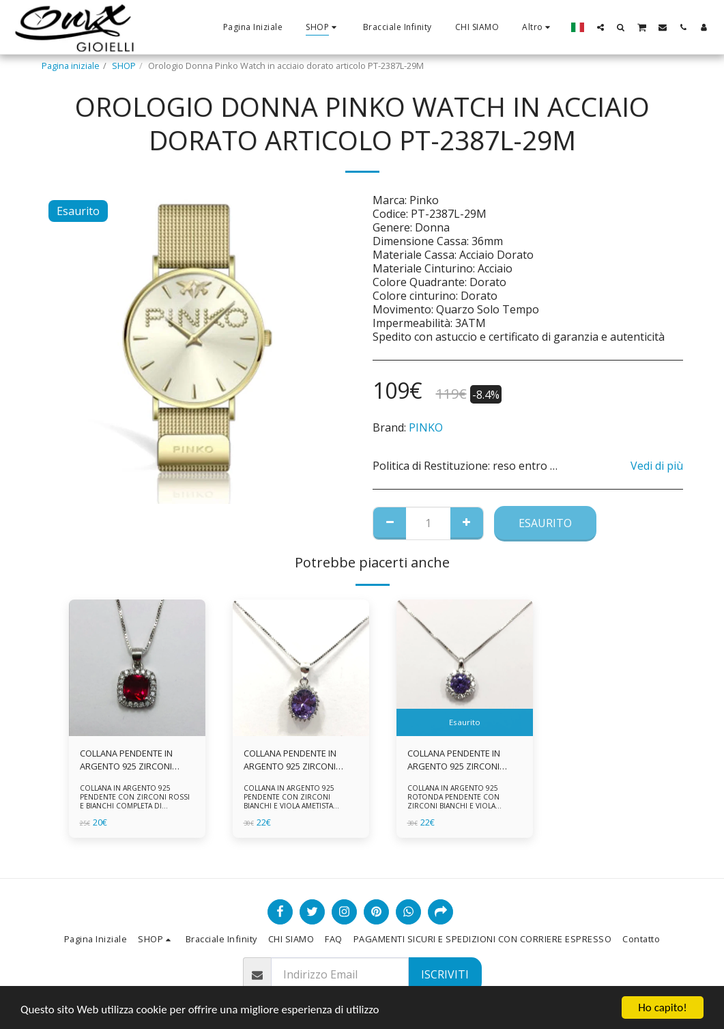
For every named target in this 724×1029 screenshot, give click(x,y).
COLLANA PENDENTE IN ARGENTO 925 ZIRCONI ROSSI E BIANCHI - (126, 760)
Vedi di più (657, 466)
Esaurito (545, 523)
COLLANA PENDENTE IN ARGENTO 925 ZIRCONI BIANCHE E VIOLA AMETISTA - (462, 760)
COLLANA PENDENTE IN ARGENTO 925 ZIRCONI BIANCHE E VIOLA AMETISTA (299, 760)
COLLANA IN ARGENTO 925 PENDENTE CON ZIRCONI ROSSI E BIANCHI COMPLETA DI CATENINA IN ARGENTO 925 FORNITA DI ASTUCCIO (135, 805)
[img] (137, 668)
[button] (600, 27)
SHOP (124, 65)
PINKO (426, 427)
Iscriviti (445, 974)
